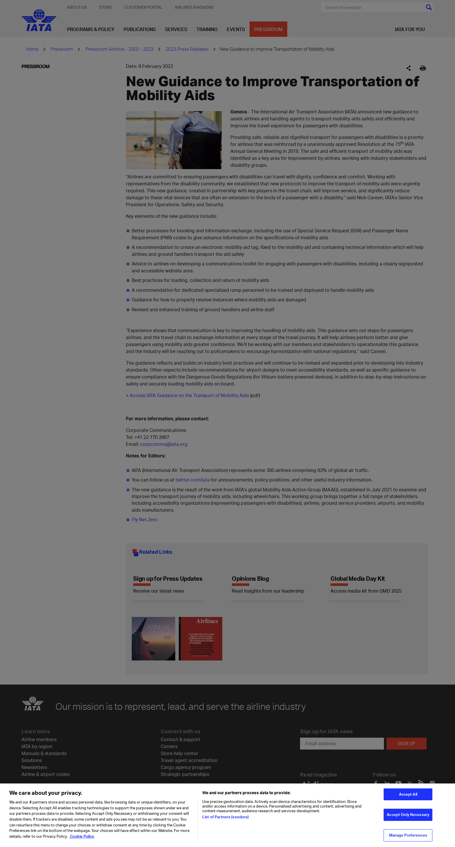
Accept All (408, 796)
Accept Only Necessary (408, 817)
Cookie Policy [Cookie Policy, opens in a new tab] (81, 839)
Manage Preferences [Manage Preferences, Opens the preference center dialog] (408, 837)
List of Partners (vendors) (225, 819)
